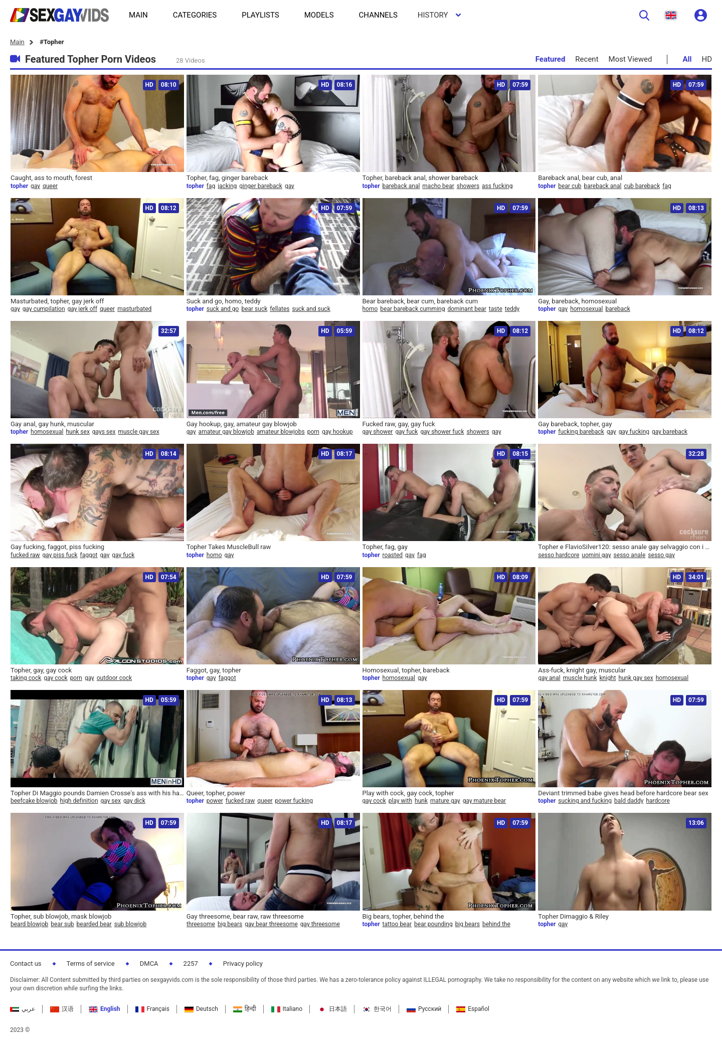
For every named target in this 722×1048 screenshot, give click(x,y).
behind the (496, 924)
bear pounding (433, 924)
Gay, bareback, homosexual (577, 301)
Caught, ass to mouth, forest (51, 178)
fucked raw (25, 555)
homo (370, 309)
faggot (89, 555)
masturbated (134, 309)
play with (400, 801)
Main (17, 42)
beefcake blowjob (34, 801)
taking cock (26, 678)
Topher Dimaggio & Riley (573, 916)
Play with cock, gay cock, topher (408, 793)
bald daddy (628, 801)
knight (608, 678)
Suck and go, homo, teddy (224, 301)
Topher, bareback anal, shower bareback (420, 178)
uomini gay (596, 555)
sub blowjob (130, 924)
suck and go (223, 309)
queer (50, 186)
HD (706, 59)
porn (313, 432)
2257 (191, 963)
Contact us (26, 963)
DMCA (149, 963)
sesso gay (661, 555)
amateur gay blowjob (226, 432)
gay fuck (406, 432)
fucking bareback (581, 432)
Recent (586, 59)
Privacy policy (243, 963)
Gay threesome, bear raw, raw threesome (245, 916)
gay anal (549, 678)
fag (211, 186)
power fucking (294, 801)
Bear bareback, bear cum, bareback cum (420, 301)
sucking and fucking (585, 801)
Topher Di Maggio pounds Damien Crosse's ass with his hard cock (97, 793)
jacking (227, 186)
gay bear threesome (271, 924)
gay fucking (634, 432)
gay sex (111, 801)
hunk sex (77, 432)
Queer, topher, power (216, 793)
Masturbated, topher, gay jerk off (57, 301)
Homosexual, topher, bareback (406, 670)
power (215, 801)
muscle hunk (580, 678)
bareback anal (401, 186)
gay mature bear (484, 801)
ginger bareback (260, 186)
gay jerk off (82, 309)
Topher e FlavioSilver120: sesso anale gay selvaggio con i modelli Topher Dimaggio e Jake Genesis (624, 547)
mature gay (445, 801)
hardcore (657, 801)
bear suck (254, 309)
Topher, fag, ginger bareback (227, 178)
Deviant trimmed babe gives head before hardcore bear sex (623, 793)
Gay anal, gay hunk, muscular (52, 424)
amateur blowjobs (281, 432)
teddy (512, 309)
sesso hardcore (558, 555)
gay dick (134, 801)
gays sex (104, 432)
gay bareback (669, 432)
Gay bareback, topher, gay (575, 424)
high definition (79, 801)
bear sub (62, 924)
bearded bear (94, 924)
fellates (279, 309)
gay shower (378, 432)
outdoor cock (114, 678)
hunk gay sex (635, 678)
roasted (393, 555)
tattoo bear (397, 924)
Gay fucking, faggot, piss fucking (57, 547)
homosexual (586, 309)
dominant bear (466, 309)
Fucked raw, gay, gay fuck (399, 424)
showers (468, 186)
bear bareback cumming (412, 309)
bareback (618, 309)
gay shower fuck (442, 432)
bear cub (569, 186)
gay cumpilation (44, 309)
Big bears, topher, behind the (403, 916)
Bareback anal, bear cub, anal (580, 178)
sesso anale (630, 555)
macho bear (438, 186)
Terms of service (91, 963)
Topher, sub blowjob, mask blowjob (61, 916)
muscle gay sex (138, 432)
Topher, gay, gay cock (41, 670)
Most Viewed (630, 59)
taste (495, 309)
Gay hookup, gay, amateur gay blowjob (242, 424)
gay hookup (337, 432)
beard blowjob (29, 924)
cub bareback (642, 186)
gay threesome (320, 924)
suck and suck (311, 309)
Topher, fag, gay (385, 547)
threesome (201, 924)
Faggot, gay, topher (214, 670)
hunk (421, 801)
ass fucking (497, 186)
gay (35, 186)
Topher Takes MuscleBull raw (229, 547)
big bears (230, 924)
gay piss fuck (60, 555)
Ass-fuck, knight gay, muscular (582, 670)
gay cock (55, 678)
